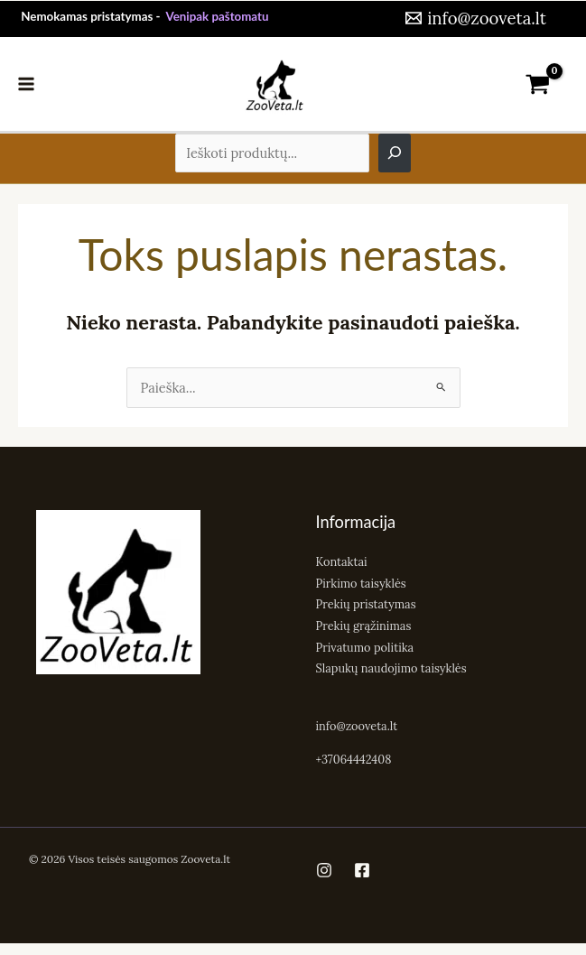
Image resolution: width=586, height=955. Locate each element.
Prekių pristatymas (366, 604)
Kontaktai (341, 561)
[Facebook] (362, 870)
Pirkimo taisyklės (361, 583)
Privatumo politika (365, 647)
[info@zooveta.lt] (474, 18)
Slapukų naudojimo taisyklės (391, 668)
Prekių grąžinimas (364, 625)
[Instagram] (324, 870)
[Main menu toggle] (26, 84)
